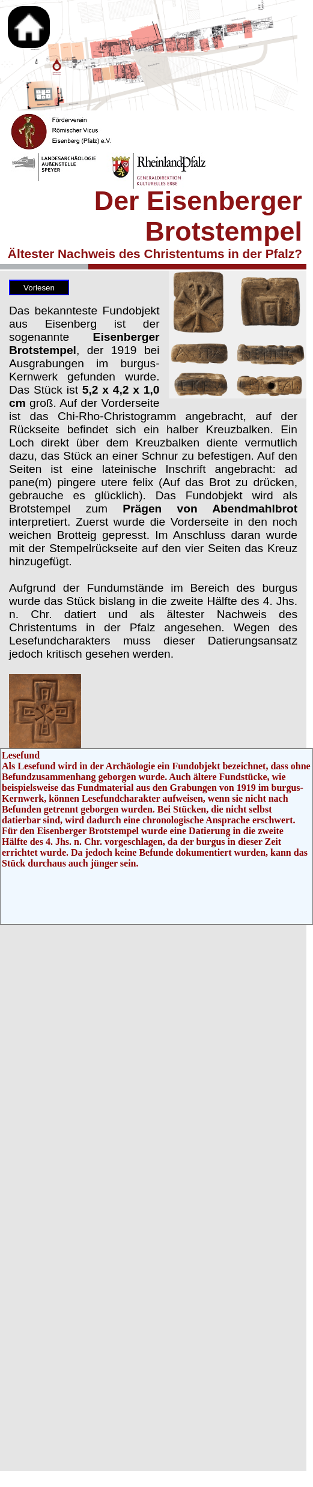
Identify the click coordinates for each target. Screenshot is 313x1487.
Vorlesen (39, 287)
